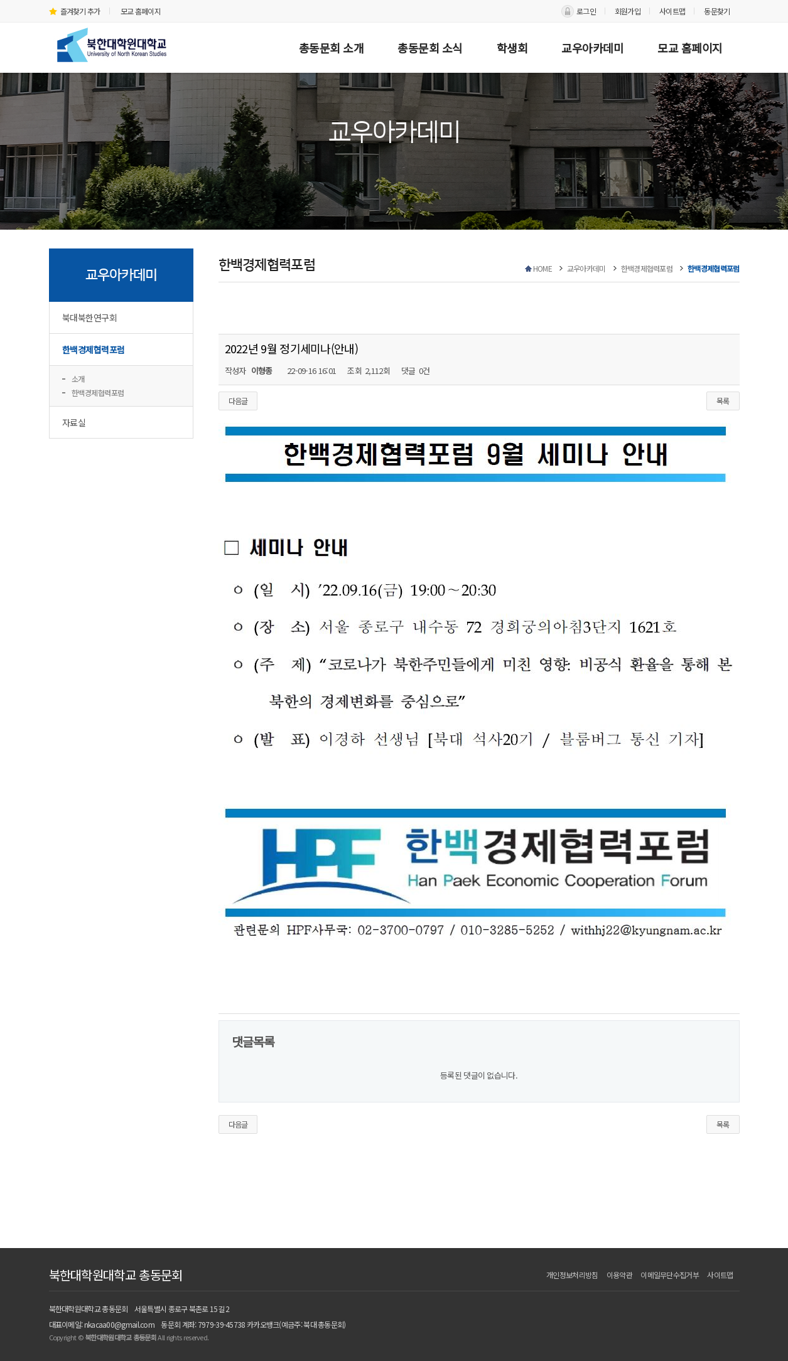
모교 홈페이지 (141, 11)
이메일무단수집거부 (669, 1274)
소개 (78, 378)
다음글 (238, 400)
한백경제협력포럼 (93, 349)
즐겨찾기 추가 (74, 11)
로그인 (586, 11)
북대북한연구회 (89, 317)
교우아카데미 (592, 48)
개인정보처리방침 (572, 1274)
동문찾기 (717, 11)
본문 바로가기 (0, 0)
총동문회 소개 (331, 48)
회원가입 (627, 11)
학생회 (512, 48)
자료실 (74, 422)
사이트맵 (672, 11)
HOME (542, 268)
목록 (723, 400)
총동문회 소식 (430, 48)
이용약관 (619, 1274)
